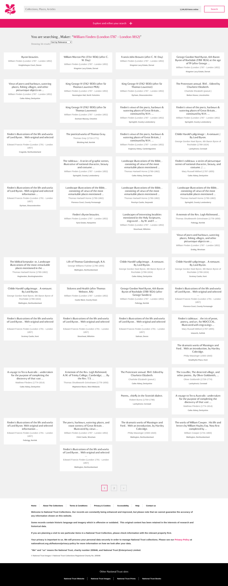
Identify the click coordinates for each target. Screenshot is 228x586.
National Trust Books (151, 579)
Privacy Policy (182, 539)
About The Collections (53, 506)
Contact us (151, 506)
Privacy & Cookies (102, 506)
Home (33, 506)
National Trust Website (74, 579)
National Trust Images (101, 579)
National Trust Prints (126, 579)
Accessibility (123, 506)
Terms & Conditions (79, 506)
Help (137, 506)
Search (214, 9)
